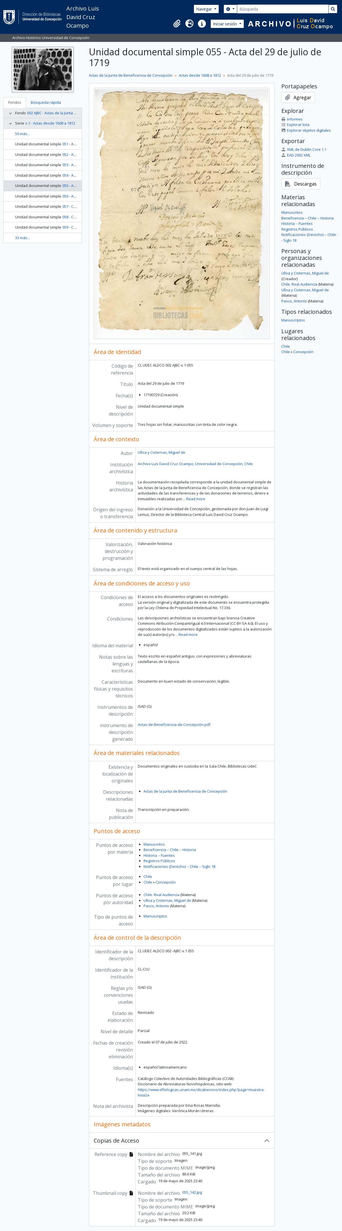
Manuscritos (154, 844)
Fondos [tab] (14, 102)
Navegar (204, 9)
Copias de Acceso (116, 1140)
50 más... (22, 133)
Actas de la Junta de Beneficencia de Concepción (131, 75)
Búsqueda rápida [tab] (46, 102)
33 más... (22, 237)
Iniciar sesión (225, 24)
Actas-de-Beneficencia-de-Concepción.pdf (174, 724)
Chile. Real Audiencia (161, 894)
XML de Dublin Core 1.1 (303, 149)
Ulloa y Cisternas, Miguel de (161, 452)
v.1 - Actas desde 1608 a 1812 (50, 123)
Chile (148, 876)
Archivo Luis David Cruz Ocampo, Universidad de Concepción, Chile (195, 463)
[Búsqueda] (283, 9)
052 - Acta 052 (73, 154)
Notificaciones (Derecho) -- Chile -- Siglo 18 (179, 866)
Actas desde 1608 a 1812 (200, 75)
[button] (177, 23)
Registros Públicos (159, 860)
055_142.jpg (192, 1192)
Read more (195, 498)
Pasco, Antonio (156, 905)
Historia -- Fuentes (159, 855)
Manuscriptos (155, 916)
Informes (292, 119)
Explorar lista (295, 124)
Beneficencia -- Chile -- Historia (170, 849)
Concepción (165, 882)
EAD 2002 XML (296, 155)
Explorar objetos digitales (306, 130)
